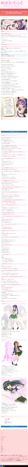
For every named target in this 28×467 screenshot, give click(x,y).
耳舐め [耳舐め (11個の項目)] (7, 460)
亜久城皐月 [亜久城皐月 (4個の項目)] (6, 459)
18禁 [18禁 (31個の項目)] (1, 455)
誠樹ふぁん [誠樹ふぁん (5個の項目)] (12, 460)
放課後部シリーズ (2, 448)
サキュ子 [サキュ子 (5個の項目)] (13, 456)
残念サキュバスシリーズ (3, 449)
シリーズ (2, 442)
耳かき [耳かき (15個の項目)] (4, 460)
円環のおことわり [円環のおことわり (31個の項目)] (13, 459)
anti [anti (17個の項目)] (3, 455)
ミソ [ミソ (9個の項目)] (24, 458)
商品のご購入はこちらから (14, 131)
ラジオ (1, 444)
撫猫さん (2, 447)
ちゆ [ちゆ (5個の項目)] (11, 455)
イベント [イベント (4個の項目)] (23, 455)
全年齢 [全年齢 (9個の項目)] (8, 459)
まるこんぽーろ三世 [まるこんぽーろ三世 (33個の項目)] (17, 455)
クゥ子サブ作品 (9, 375)
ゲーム (1, 441)
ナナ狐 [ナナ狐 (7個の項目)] (25, 456)
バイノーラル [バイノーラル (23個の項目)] (16, 458)
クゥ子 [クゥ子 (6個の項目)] (25, 455)
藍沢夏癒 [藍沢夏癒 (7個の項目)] (9, 460)
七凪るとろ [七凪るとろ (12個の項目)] (3, 459)
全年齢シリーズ (2, 446)
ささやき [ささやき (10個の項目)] (9, 455)
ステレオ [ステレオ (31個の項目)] (21, 456)
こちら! (7, 52)
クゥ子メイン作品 (4, 375)
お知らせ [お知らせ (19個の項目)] (6, 455)
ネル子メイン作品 (4, 337)
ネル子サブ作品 (9, 337)
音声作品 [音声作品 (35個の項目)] (18, 460)
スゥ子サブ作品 (3, 413)
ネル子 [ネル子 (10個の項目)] (4, 458)
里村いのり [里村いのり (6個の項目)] (14, 460)
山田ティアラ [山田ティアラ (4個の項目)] (21, 459)
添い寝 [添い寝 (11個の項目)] (2, 460)
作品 (1, 445)
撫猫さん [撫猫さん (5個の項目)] (24, 459)
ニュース (2, 443)
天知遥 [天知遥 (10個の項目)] (19, 459)
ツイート (2, 433)
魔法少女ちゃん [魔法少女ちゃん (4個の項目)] (22, 460)
